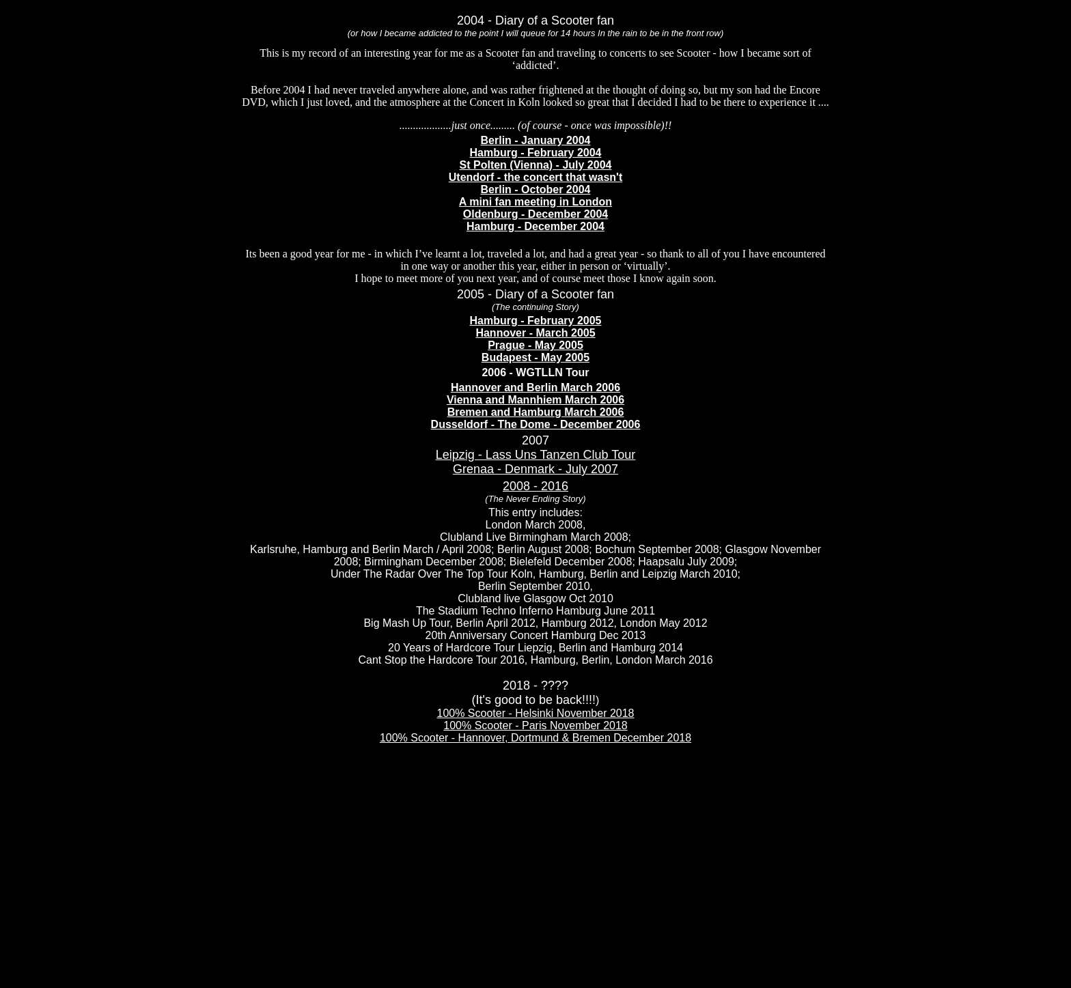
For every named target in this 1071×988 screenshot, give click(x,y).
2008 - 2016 (535, 486)
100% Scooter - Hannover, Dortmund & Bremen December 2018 (535, 738)
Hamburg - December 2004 (535, 226)
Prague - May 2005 (535, 345)
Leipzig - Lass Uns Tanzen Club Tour (536, 455)
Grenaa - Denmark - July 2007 (535, 469)
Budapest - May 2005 (535, 357)
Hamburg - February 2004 (536, 152)
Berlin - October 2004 (536, 189)
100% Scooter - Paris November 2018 (535, 725)
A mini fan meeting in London (535, 202)
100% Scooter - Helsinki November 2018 (535, 713)
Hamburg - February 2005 (536, 320)
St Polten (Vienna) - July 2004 (536, 165)
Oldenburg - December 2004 (536, 214)
